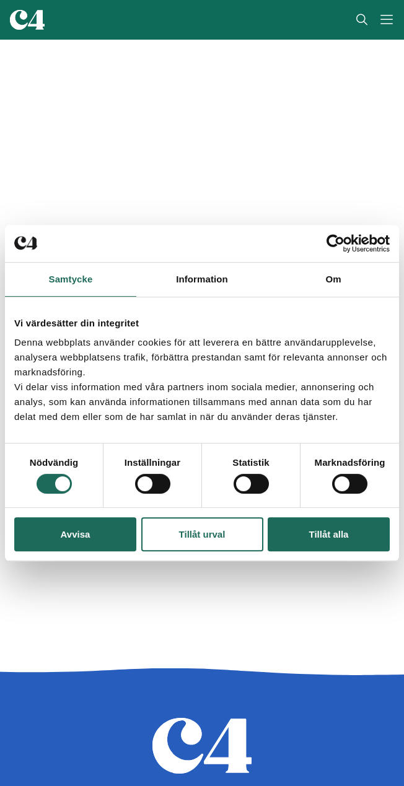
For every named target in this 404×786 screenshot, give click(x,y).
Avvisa (75, 534)
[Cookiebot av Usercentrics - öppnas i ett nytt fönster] (335, 243)
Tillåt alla (329, 534)
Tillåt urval (202, 534)
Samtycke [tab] (71, 279)
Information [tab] (202, 279)
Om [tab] (333, 279)
